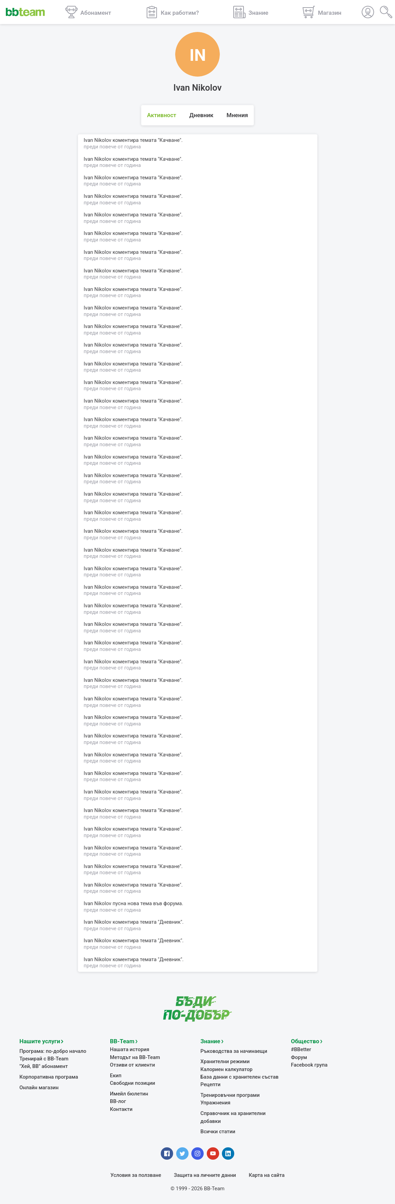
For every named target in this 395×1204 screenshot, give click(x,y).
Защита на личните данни (205, 1175)
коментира (126, 922)
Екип (116, 1075)
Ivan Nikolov (98, 922)
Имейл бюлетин (129, 1094)
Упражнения (215, 1103)
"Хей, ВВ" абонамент (44, 1066)
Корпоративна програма (49, 1077)
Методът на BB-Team (135, 1057)
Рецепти (211, 1084)
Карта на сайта (266, 1175)
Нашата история (129, 1049)
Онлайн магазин (39, 1087)
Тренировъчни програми (230, 1095)
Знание (211, 1041)
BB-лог (118, 1101)
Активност (161, 115)
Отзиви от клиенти (132, 1065)
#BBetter (301, 1049)
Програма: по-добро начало (53, 1051)
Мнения (237, 115)
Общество (305, 1041)
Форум (299, 1057)
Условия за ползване (136, 1175)
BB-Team (122, 1041)
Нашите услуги (40, 1041)
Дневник (201, 115)
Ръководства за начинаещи (234, 1051)
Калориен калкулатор (227, 1069)
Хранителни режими (225, 1061)
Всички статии (218, 1131)
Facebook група (309, 1065)
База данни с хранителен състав (240, 1077)
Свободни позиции (132, 1083)
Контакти (121, 1109)
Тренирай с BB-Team (44, 1059)
